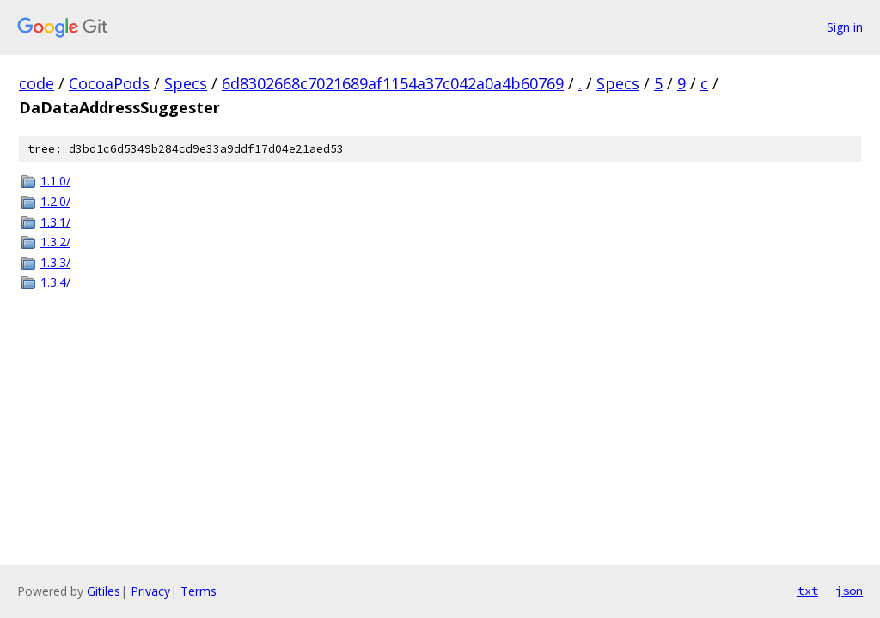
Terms (198, 591)
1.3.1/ (55, 222)
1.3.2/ (55, 241)
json (849, 590)
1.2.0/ (55, 201)
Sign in (845, 27)
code (36, 83)
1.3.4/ (55, 282)
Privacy (150, 591)
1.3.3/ (55, 262)
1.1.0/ (55, 181)
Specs (185, 83)
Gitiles (103, 591)
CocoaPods (109, 83)
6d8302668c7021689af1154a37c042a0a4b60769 (393, 83)
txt (808, 590)
